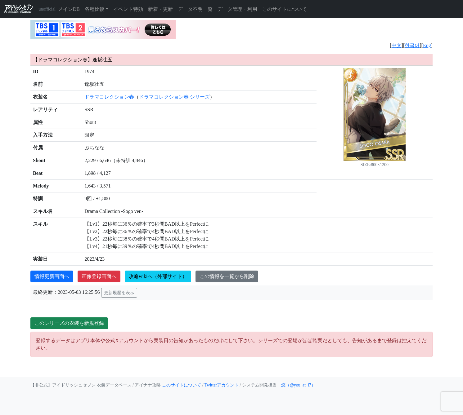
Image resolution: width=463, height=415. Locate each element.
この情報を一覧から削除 (227, 276)
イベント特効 (128, 9)
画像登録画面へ (99, 276)
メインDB (69, 9)
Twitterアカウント (222, 385)
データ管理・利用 (237, 9)
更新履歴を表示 (119, 292)
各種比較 (95, 9)
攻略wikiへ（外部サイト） (158, 276)
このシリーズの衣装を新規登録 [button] (69, 323)
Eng (427, 45)
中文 (397, 45)
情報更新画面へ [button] (51, 276)
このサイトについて (284, 9)
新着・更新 (160, 9)
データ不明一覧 (195, 9)
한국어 (412, 45)
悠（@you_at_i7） (298, 385)
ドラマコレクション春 (109, 96)
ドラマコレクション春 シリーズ (174, 96)
